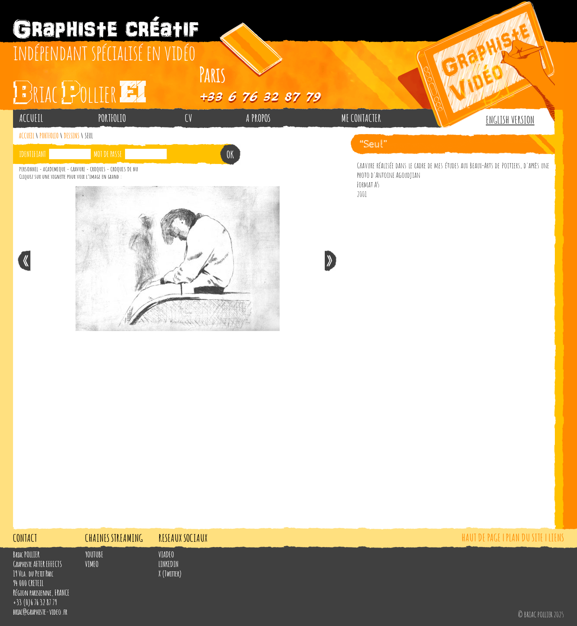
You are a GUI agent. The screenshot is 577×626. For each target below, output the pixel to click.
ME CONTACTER (361, 118)
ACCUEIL (31, 118)
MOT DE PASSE (108, 154)
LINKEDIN (168, 564)
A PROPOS (258, 118)
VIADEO (166, 554)
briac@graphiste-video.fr (40, 611)
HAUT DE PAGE (481, 537)
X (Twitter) (170, 573)
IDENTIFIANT (32, 154)
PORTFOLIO (112, 118)
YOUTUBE (94, 554)
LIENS (556, 537)
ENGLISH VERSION (510, 119)
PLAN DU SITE (524, 537)
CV (188, 118)
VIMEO (92, 564)
